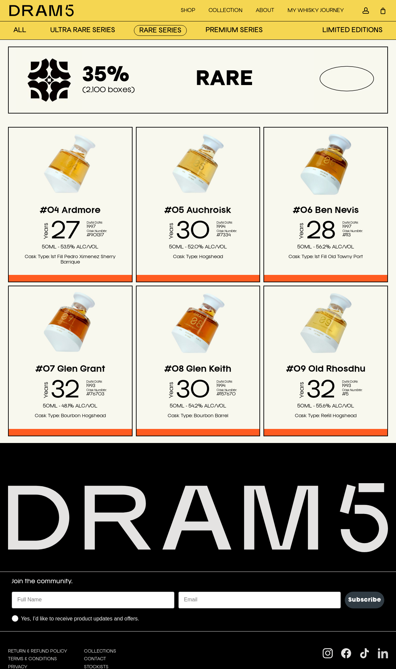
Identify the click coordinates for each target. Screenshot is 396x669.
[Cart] (383, 10)
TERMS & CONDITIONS (32, 600)
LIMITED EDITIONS (352, 30)
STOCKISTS (96, 608)
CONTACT (95, 600)
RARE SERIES (160, 31)
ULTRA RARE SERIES (82, 30)
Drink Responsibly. (31, 647)
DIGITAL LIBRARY (27, 615)
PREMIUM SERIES (234, 30)
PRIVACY (17, 608)
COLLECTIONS (100, 592)
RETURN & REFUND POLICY (37, 592)
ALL (19, 30)
